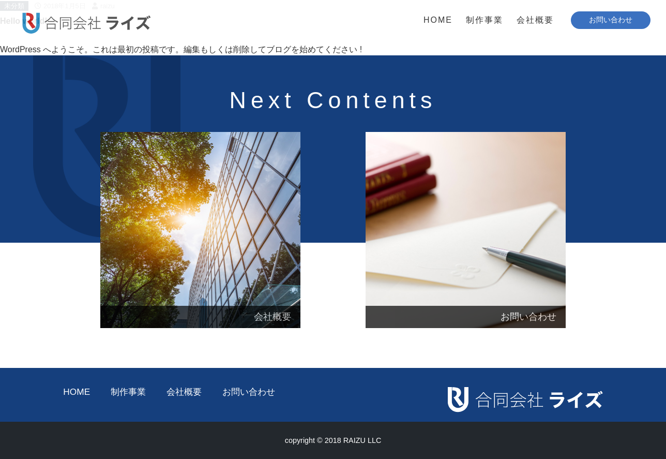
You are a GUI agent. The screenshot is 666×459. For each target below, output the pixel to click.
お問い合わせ (248, 392)
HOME (437, 20)
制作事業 (484, 20)
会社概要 (535, 20)
